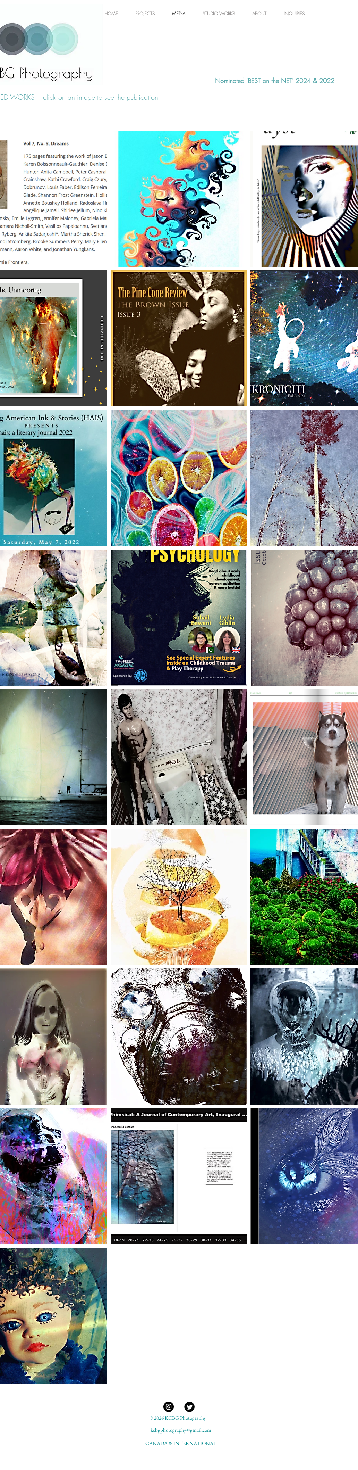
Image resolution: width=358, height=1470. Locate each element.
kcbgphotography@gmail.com (181, 1430)
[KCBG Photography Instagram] (168, 1407)
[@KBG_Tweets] (189, 1407)
